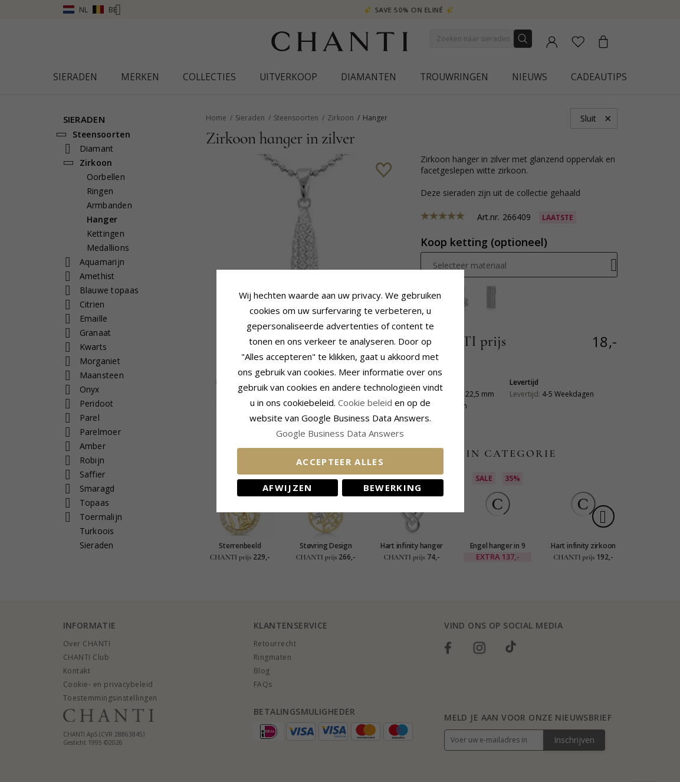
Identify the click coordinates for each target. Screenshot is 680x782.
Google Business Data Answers (340, 433)
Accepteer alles (340, 461)
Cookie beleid (366, 402)
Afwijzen (287, 487)
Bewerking (392, 487)
